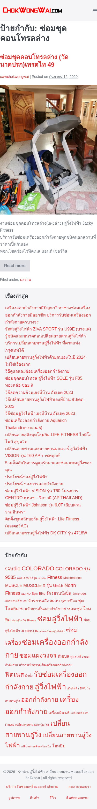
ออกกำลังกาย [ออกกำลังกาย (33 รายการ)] (39, 699)
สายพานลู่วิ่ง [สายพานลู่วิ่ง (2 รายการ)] (12, 700)
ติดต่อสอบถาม (77, 798)
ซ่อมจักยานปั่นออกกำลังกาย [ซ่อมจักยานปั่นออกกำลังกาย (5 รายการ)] (43, 609)
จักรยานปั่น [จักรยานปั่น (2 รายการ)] (79, 593)
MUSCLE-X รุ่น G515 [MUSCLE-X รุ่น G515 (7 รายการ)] (43, 585)
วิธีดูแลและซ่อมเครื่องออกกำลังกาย (37, 371)
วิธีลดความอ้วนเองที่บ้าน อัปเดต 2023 (39, 392)
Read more (17, 267)
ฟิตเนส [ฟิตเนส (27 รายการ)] (14, 674)
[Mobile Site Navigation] (95, 10)
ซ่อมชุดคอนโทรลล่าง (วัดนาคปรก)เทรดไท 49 (34, 61)
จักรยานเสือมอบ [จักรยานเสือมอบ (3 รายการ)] (16, 601)
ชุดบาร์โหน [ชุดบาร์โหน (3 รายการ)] (69, 601)
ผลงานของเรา (80, 786)
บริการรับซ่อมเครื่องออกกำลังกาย (32, 786)
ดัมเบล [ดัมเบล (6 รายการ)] (63, 656)
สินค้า (34, 798)
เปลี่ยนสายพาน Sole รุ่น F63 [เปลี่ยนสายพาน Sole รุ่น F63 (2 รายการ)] (32, 724)
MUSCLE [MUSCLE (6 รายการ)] (13, 585)
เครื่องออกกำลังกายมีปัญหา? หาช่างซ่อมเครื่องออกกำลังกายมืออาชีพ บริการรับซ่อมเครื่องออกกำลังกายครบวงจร (48, 315)
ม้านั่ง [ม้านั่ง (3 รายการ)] (29, 676)
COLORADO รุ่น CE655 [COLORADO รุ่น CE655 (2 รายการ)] (31, 577)
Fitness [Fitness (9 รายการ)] (54, 577)
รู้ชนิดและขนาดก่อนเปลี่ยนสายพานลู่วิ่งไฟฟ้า (45, 336)
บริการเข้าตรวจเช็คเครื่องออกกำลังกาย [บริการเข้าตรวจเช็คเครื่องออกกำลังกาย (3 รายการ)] (45, 665)
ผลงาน (25, 279)
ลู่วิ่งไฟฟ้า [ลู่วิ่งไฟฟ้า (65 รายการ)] (50, 686)
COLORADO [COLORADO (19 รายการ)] (37, 568)
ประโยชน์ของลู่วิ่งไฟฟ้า (26, 477)
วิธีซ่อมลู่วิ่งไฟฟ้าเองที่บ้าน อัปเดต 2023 (40, 413)
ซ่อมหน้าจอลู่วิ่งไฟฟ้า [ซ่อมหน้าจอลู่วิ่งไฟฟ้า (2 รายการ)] (52, 631)
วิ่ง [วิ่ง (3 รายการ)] (88, 688)
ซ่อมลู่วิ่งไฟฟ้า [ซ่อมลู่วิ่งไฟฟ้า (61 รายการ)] (60, 619)
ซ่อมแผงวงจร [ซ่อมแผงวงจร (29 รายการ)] (37, 655)
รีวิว (53, 798)
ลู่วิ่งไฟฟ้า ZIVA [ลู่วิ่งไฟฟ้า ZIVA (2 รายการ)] (76, 688)
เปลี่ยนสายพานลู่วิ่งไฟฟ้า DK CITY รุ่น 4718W (46, 533)
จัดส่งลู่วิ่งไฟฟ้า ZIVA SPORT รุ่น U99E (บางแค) (48, 329)
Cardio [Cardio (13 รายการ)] (12, 568)
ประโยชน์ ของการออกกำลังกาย (34, 484)
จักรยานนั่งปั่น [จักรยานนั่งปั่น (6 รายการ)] (58, 593)
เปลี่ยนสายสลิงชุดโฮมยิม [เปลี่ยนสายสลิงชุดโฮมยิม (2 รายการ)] (36, 746)
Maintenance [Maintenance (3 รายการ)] (72, 578)
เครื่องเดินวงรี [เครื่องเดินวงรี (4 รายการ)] (59, 713)
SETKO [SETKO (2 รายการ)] (26, 593)
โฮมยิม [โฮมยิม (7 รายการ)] (58, 746)
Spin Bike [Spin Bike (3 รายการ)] (38, 593)
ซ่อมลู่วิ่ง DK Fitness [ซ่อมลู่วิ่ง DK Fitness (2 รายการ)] (24, 620)
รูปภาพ (14, 798)
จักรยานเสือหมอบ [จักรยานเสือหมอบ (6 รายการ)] (44, 601)
